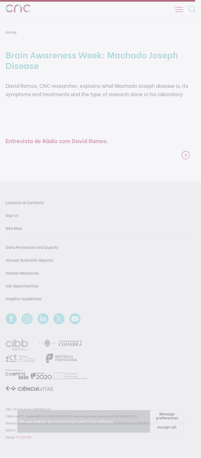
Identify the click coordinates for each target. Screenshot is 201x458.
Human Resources (22, 273)
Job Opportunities (22, 286)
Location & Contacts (25, 202)
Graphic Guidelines (24, 298)
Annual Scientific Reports (29, 260)
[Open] (179, 9)
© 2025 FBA (23, 437)
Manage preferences (167, 416)
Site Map (14, 228)
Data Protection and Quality (32, 247)
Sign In (12, 215)
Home (11, 32)
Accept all (167, 427)
